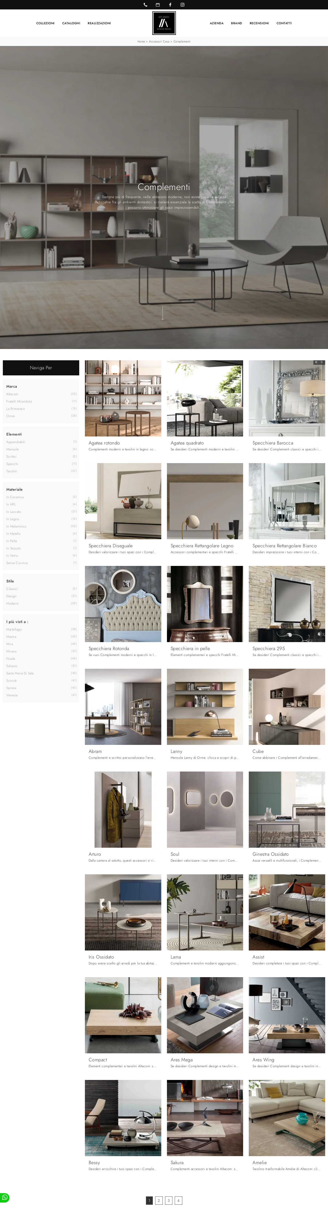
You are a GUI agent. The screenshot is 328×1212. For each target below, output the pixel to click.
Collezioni (45, 23)
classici (12, 588)
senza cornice (17, 562)
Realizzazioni (99, 23)
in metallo (13, 533)
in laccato (13, 511)
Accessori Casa (159, 41)
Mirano (11, 651)
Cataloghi (71, 23)
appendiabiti (15, 441)
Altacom (12, 393)
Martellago (14, 629)
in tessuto (13, 548)
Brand (236, 23)
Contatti (284, 23)
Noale (10, 658)
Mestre (11, 636)
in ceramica (15, 496)
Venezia (12, 695)
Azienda (217, 23)
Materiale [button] (14, 489)
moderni (12, 603)
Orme (10, 415)
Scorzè (11, 680)
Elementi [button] (14, 434)
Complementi (182, 41)
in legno (12, 518)
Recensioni (259, 23)
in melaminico (16, 526)
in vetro (12, 555)
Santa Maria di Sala (20, 673)
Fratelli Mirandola (19, 401)
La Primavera (15, 408)
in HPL (11, 504)
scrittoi (11, 456)
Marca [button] (11, 386)
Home (141, 41)
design (11, 596)
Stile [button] (10, 581)
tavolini (11, 471)
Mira (9, 643)
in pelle (11, 540)
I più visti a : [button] (17, 621)
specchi (12, 463)
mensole (12, 449)
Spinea (11, 687)
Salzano (11, 665)
